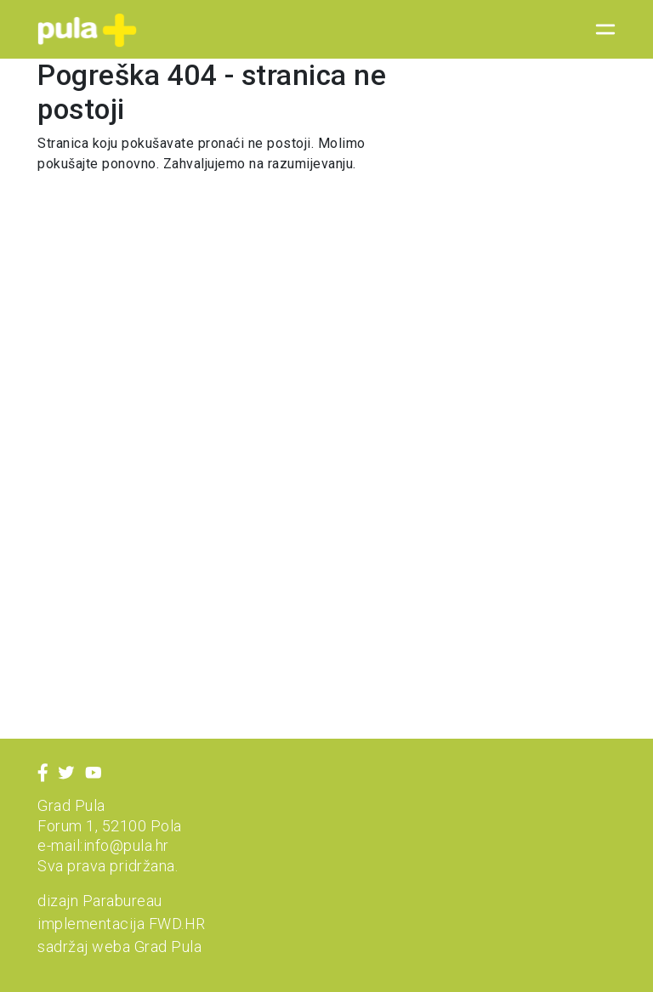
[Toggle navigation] (600, 30)
